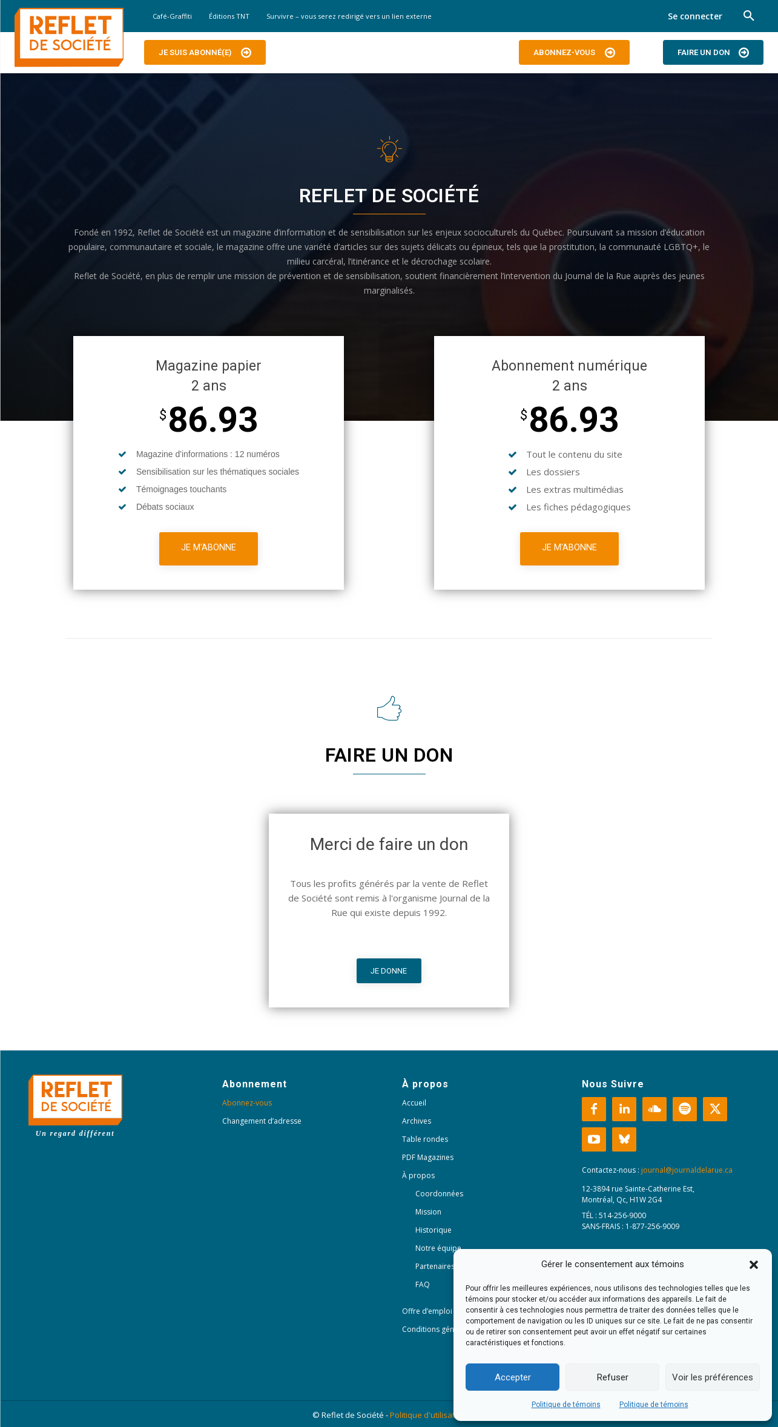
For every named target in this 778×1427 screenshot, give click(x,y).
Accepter (513, 1377)
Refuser (612, 1377)
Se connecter (695, 16)
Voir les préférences (712, 1377)
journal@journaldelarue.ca (687, 1170)
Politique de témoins (566, 1404)
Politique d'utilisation (428, 1414)
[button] (754, 1265)
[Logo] (69, 37)
